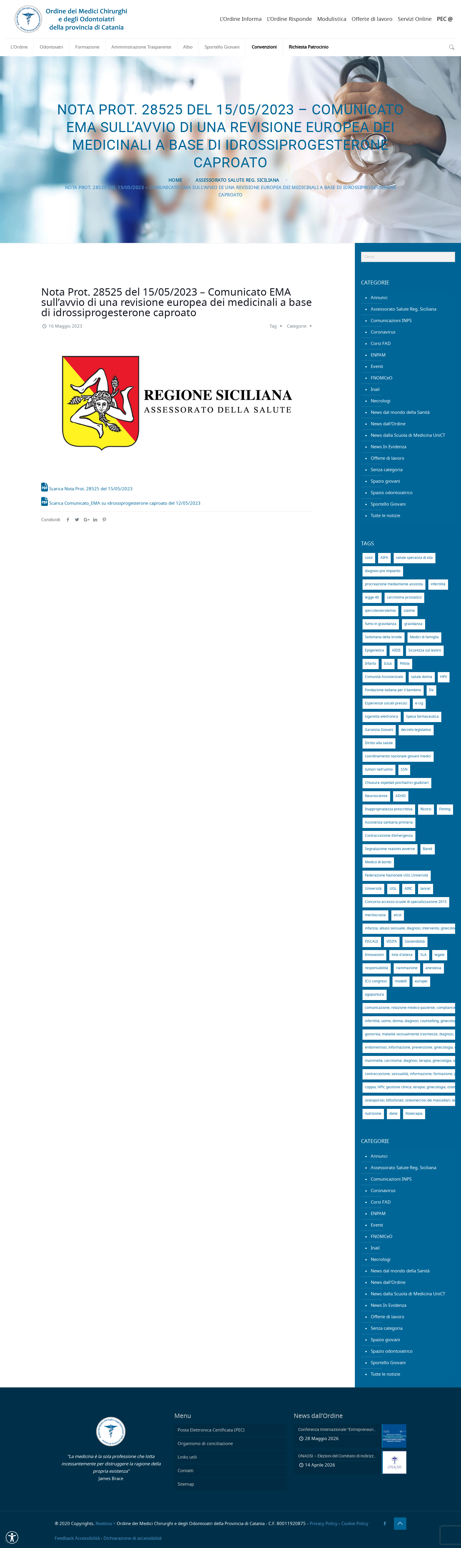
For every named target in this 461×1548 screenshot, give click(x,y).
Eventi (377, 366)
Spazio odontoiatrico (391, 493)
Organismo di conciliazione (205, 1444)
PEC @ (444, 19)
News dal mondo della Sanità (400, 412)
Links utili (187, 1457)
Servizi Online (415, 19)
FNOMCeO (381, 378)
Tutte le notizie (385, 516)
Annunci (379, 298)
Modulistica (331, 19)
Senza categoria (386, 470)
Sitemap (186, 1484)
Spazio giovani (385, 481)
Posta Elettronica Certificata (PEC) (211, 1430)
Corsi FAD (381, 343)
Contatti (185, 1471)
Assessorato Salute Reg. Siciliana (237, 180)
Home (175, 180)
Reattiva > (106, 1524)
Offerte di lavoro (372, 19)
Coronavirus (383, 332)
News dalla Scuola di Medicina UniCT (408, 435)
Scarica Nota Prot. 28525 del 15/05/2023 (87, 489)
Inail (375, 389)
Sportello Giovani (388, 504)
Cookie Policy (354, 1524)
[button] (12, 1537)
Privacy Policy (324, 1524)
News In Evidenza (388, 447)
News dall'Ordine (388, 424)
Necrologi (380, 401)
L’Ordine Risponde (289, 19)
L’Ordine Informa (241, 19)
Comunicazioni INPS (391, 321)
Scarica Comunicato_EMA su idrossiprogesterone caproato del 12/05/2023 (121, 503)
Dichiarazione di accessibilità (132, 1538)
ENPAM (378, 355)
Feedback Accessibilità (77, 1538)
